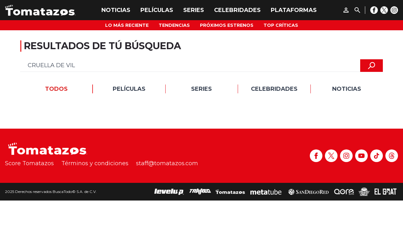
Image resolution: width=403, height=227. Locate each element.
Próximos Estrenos (226, 25)
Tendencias (174, 25)
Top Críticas (281, 25)
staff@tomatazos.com (167, 163)
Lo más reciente (127, 25)
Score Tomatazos (29, 163)
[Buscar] (357, 10)
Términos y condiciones (94, 163)
